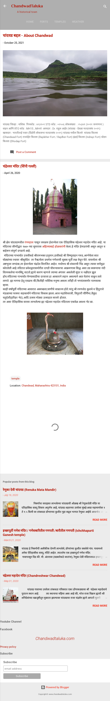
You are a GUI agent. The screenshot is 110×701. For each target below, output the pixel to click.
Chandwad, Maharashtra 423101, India (44, 385)
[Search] (105, 7)
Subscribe (10, 662)
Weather (78, 21)
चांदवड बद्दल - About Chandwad (28, 35)
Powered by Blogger (55, 687)
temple (15, 378)
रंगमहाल (28, 242)
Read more (100, 519)
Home (30, 21)
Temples (60, 21)
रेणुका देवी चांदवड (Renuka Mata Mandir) (29, 490)
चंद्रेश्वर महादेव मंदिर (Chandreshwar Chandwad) (34, 576)
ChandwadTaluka (27, 6)
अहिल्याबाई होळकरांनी (53, 246)
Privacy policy (8, 646)
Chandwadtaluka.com (55, 638)
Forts (44, 21)
